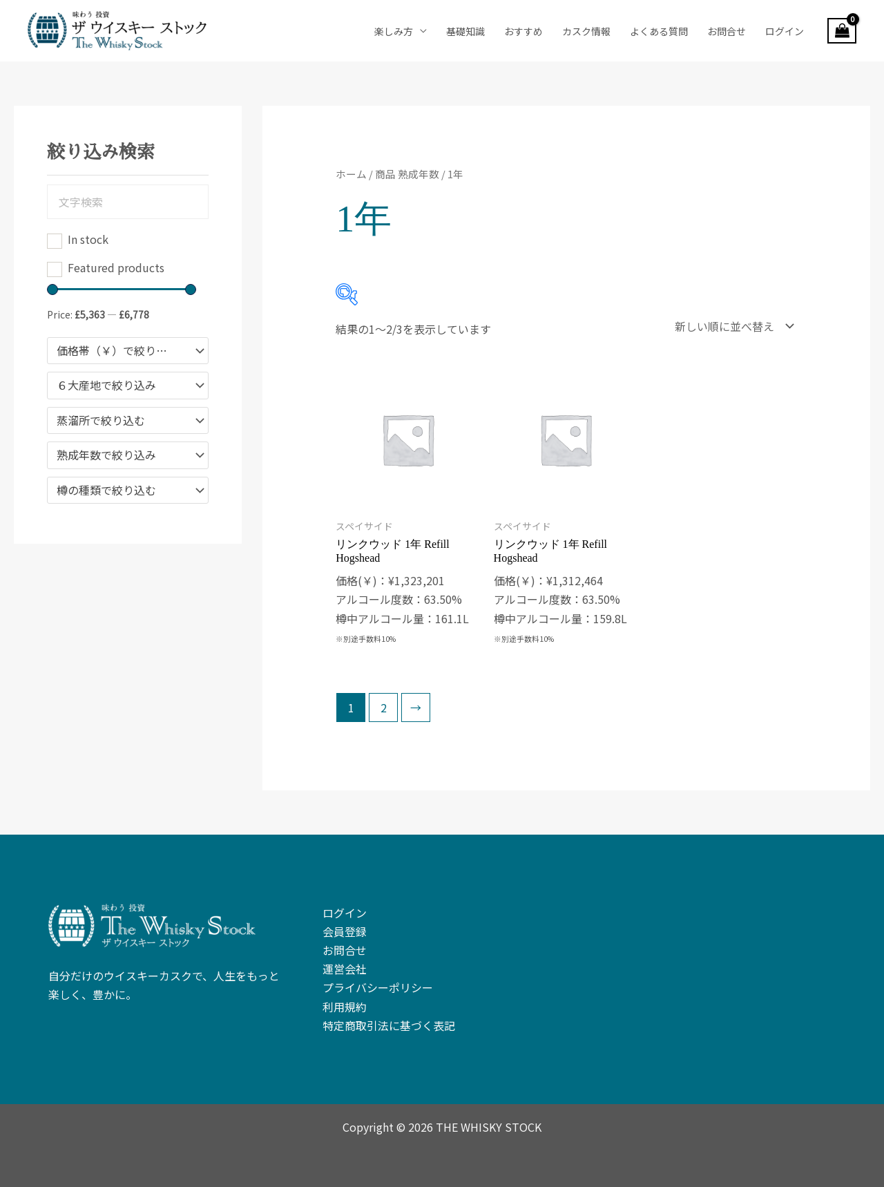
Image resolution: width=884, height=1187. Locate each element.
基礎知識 (465, 31)
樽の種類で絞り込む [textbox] (106, 490)
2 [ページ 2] (384, 707)
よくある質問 (659, 31)
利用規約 (345, 1006)
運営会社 (345, 968)
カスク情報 (586, 31)
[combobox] (128, 351)
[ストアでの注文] (731, 326)
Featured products (116, 267)
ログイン (784, 31)
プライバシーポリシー (378, 987)
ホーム (351, 174)
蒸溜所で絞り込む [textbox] (101, 420)
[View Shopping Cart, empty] (841, 31)
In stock (88, 239)
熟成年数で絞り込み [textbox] (106, 455)
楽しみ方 (393, 31)
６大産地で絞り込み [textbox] (106, 385)
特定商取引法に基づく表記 (389, 1025)
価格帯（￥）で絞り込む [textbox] (117, 351)
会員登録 (345, 931)
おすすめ (523, 31)
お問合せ (726, 31)
